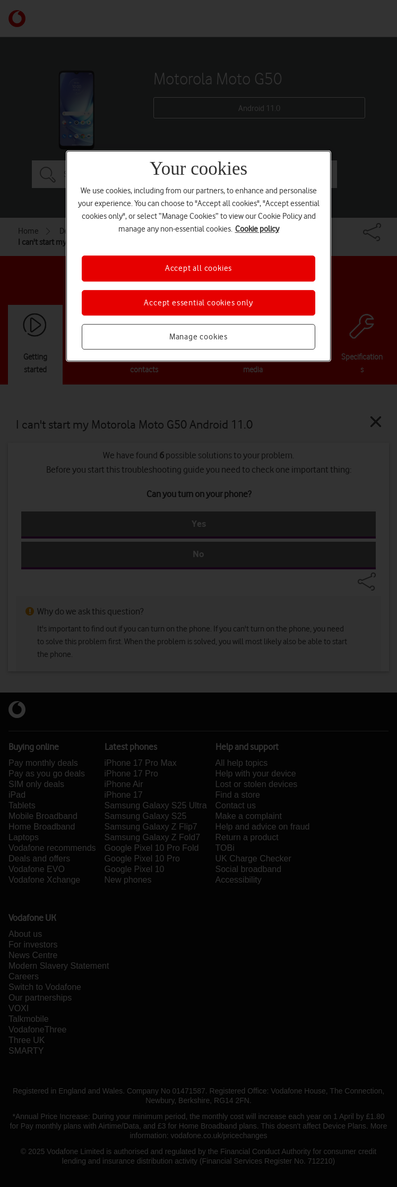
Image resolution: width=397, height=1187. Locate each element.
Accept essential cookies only (198, 303)
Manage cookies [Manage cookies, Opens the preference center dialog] (198, 336)
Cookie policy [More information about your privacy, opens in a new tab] (257, 229)
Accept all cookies (198, 268)
